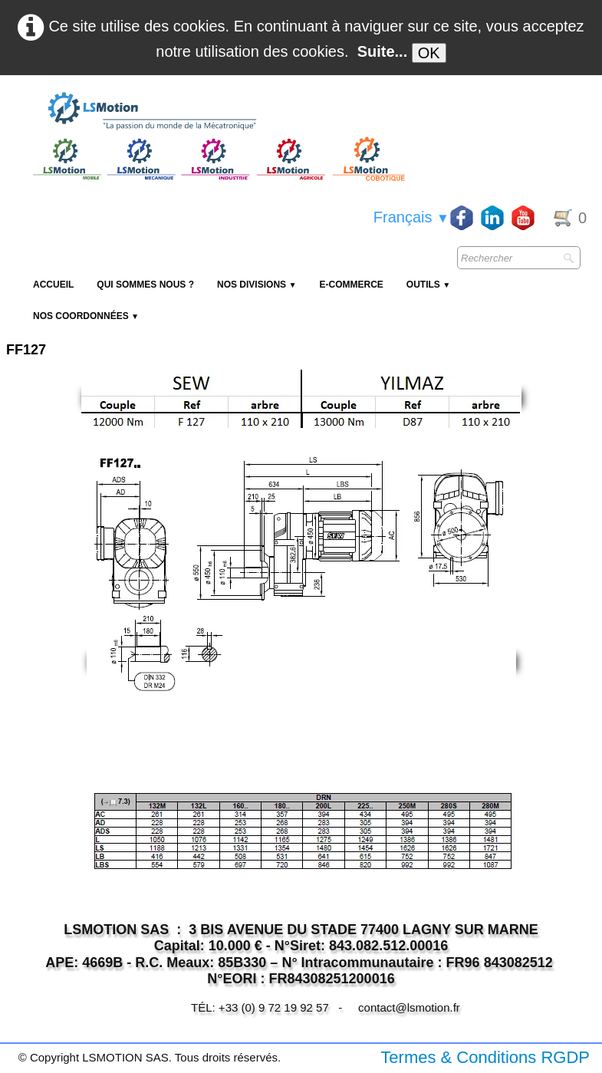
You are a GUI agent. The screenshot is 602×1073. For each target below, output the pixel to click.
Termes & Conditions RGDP (485, 1057)
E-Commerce (351, 284)
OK (429, 52)
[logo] (217, 112)
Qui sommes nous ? (145, 284)
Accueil (53, 284)
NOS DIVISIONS (256, 284)
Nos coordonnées (86, 316)
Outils (428, 284)
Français (411, 217)
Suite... (382, 51)
